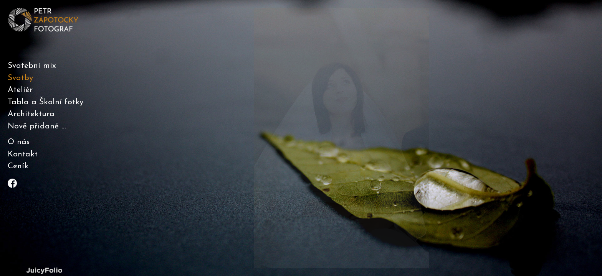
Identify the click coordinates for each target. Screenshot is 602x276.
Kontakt (23, 154)
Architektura (31, 114)
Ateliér (20, 90)
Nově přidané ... (37, 126)
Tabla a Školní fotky (45, 102)
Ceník (18, 166)
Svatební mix (32, 66)
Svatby (20, 78)
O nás (19, 142)
